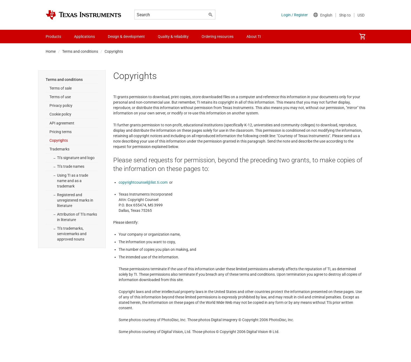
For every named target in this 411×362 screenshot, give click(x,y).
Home (51, 51)
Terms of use (60, 97)
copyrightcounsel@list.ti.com (143, 182)
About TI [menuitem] (253, 36)
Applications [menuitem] (84, 36)
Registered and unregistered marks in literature (75, 200)
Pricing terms (60, 132)
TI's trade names (70, 166)
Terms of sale (60, 88)
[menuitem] (362, 36)
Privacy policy (60, 105)
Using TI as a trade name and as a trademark (72, 180)
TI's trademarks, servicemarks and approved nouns (71, 233)
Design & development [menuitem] (126, 36)
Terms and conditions (80, 51)
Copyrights (58, 140)
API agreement (61, 123)
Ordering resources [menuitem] (217, 36)
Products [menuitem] (53, 36)
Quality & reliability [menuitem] (173, 36)
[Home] (83, 15)
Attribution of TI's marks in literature (77, 217)
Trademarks (59, 149)
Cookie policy (60, 114)
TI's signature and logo (76, 158)
